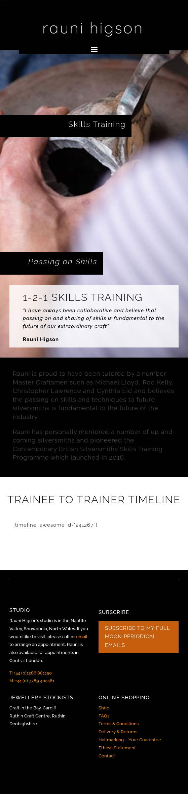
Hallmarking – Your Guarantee (130, 739)
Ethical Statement (117, 747)
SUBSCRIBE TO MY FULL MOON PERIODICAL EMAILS (137, 636)
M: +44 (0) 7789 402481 (31, 680)
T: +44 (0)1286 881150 (30, 672)
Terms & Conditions (119, 723)
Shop (104, 707)
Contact (107, 755)
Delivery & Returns (118, 731)
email (81, 636)
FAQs (104, 715)
